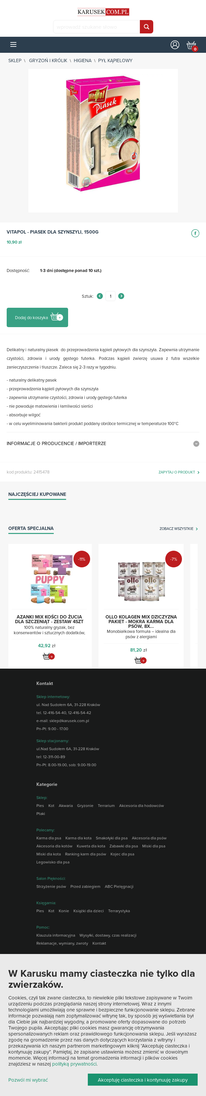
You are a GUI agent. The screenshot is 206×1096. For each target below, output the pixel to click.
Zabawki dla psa (124, 846)
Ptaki (40, 813)
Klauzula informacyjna (55, 935)
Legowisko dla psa (52, 862)
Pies (40, 805)
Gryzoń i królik (48, 60)
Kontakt (99, 943)
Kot (51, 805)
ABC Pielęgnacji (119, 886)
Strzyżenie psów (51, 886)
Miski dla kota (48, 854)
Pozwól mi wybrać (28, 1080)
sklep (14, 60)
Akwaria (66, 805)
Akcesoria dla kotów (54, 846)
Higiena (82, 60)
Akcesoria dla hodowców (141, 805)
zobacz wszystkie (176, 529)
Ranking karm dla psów (85, 854)
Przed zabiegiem (85, 886)
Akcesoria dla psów (149, 838)
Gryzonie (85, 805)
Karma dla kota (78, 838)
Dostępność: (18, 270)
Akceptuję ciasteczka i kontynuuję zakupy (143, 1079)
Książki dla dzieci (88, 911)
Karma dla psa (48, 838)
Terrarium (106, 805)
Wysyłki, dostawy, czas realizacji (108, 935)
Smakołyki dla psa (112, 838)
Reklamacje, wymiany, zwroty (62, 943)
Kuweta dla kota (91, 846)
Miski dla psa (153, 846)
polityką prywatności (74, 1063)
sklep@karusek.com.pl (69, 720)
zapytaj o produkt (177, 472)
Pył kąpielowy (115, 60)
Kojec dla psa (122, 854)
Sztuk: (87, 296)
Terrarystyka (119, 911)
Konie (64, 911)
